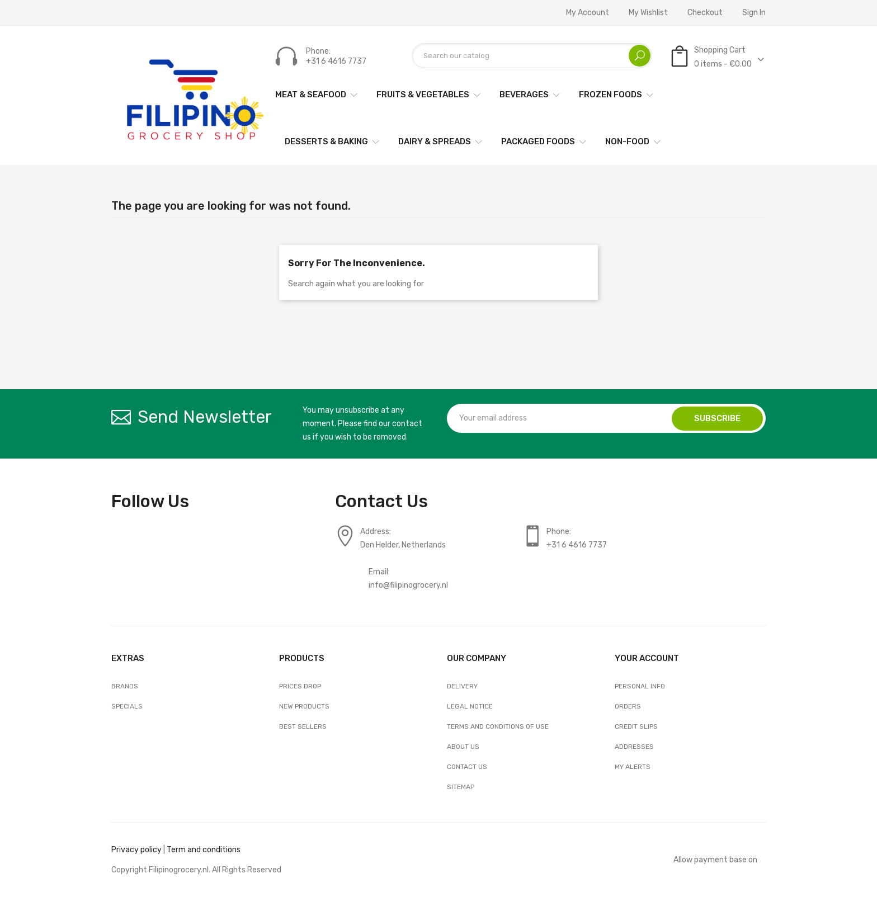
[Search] (532, 55)
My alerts (632, 767)
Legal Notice (470, 706)
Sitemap (460, 787)
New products (304, 706)
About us (463, 746)
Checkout (705, 12)
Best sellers (303, 726)
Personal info (640, 686)
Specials (127, 706)
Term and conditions (204, 849)
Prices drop (300, 686)
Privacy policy (136, 849)
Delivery (462, 686)
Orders (628, 706)
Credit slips (636, 726)
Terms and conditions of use (498, 726)
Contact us (467, 767)
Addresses (634, 746)
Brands (124, 686)
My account (587, 12)
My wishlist (648, 12)
